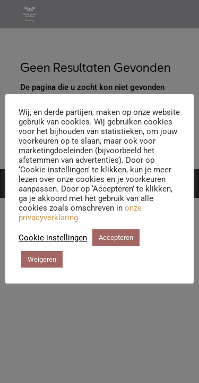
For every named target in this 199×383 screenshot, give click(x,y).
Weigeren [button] (42, 259)
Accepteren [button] (116, 238)
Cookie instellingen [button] (53, 238)
